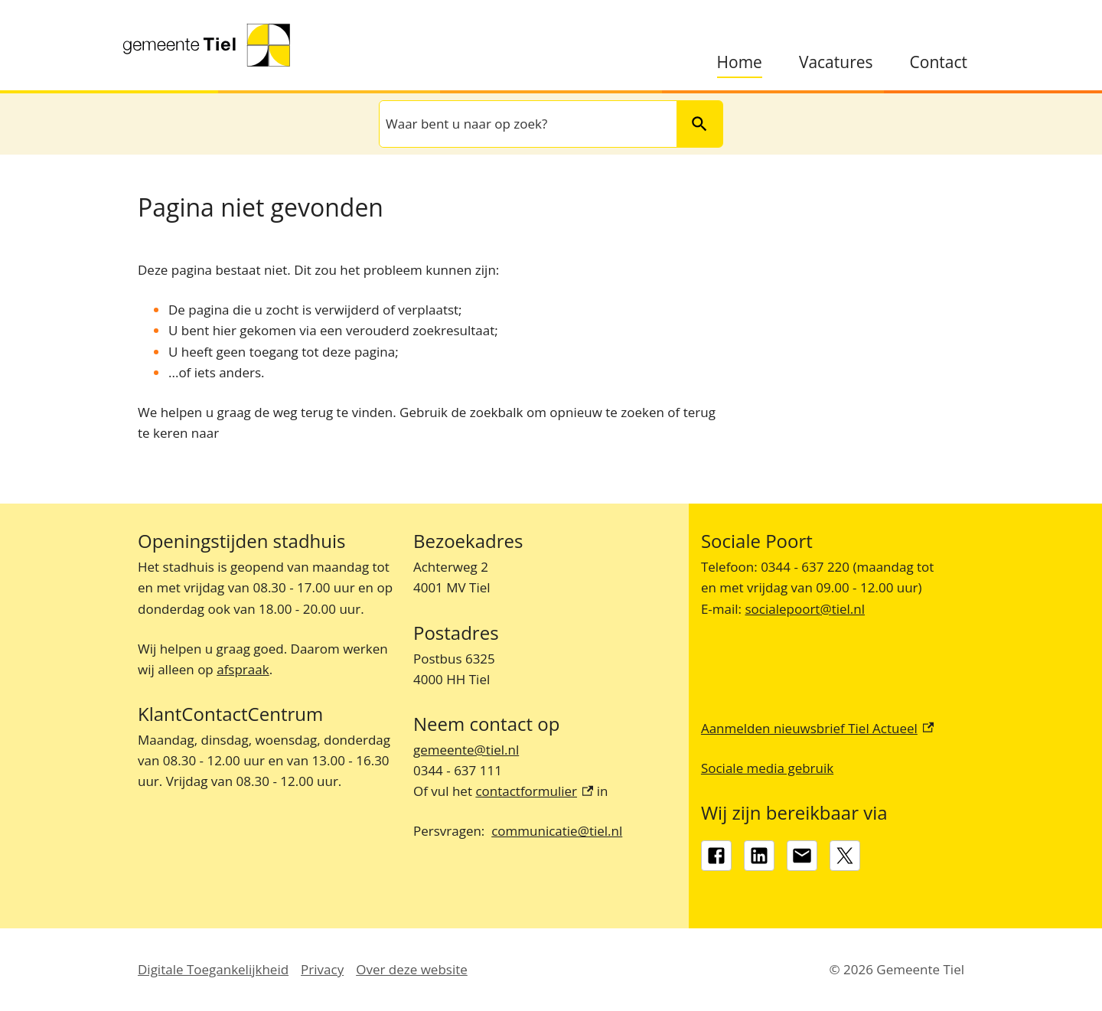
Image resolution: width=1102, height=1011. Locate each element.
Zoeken (693, 123)
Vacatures (836, 62)
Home (739, 62)
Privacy (322, 969)
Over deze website (412, 969)
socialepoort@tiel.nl (805, 609)
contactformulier (534, 791)
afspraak (243, 669)
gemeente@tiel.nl (466, 749)
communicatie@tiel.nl (556, 831)
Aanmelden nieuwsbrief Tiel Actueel (817, 728)
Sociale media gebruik (767, 768)
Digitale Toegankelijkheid (213, 969)
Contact (938, 62)
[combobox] (526, 124)
